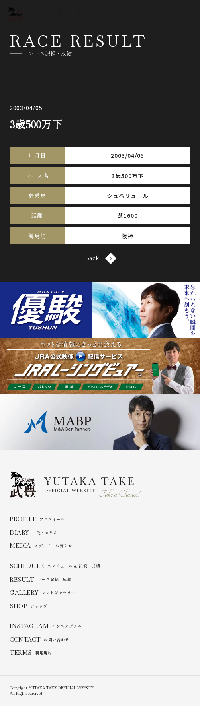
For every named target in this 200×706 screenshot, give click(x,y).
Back (100, 258)
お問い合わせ (39, 639)
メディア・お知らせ (41, 546)
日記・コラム (34, 532)
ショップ (28, 606)
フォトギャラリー (42, 592)
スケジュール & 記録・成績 (55, 566)
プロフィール (37, 519)
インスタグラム (46, 626)
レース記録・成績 (41, 579)
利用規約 (31, 653)
